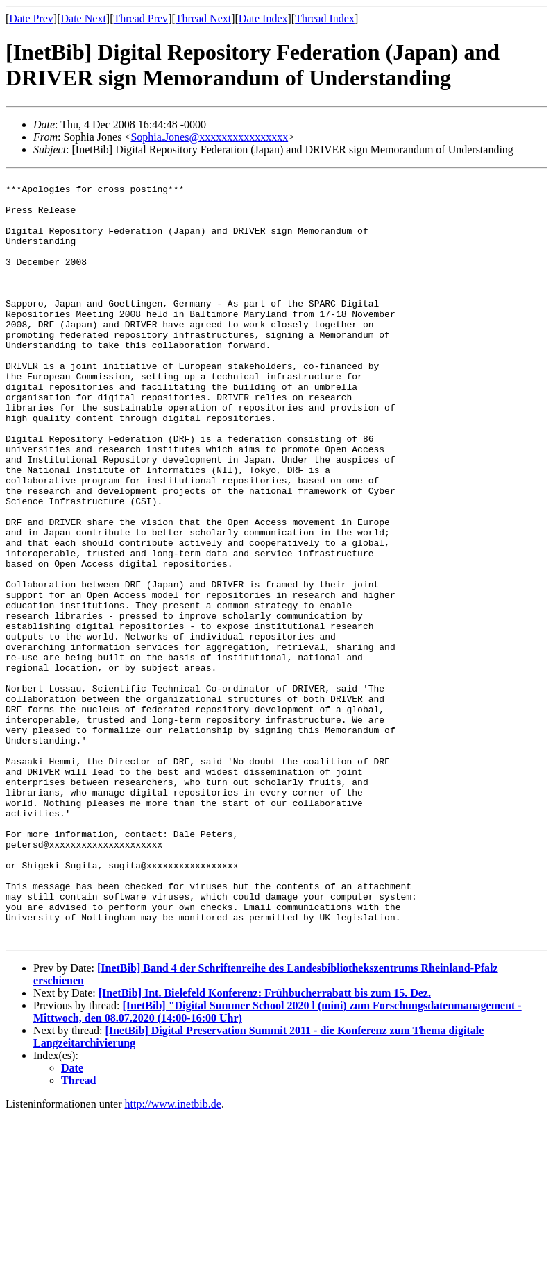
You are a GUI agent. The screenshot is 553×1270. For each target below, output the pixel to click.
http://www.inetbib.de (173, 1258)
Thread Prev (140, 18)
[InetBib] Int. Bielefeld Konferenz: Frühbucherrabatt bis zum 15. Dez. (265, 1147)
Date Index (263, 18)
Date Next (83, 18)
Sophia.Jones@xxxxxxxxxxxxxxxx (209, 137)
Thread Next (203, 18)
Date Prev (31, 18)
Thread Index (325, 18)
